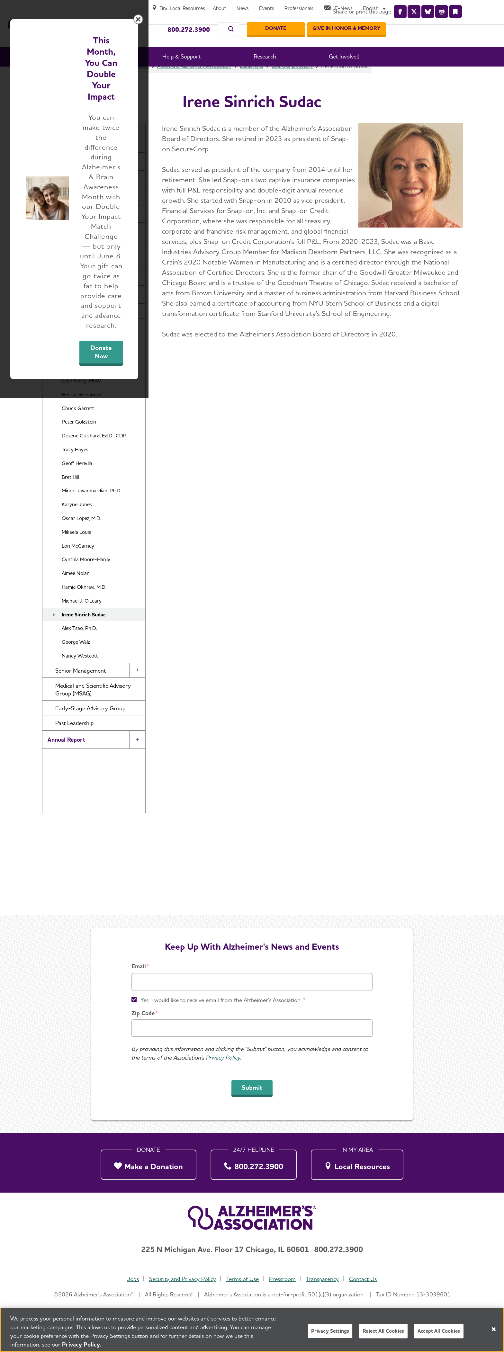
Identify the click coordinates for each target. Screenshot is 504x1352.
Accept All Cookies (439, 1331)
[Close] (494, 1329)
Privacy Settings (330, 1331)
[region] (252, 1330)
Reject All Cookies (383, 1331)
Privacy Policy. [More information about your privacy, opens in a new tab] (81, 1344)
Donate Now (323, 735)
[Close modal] (405, 593)
